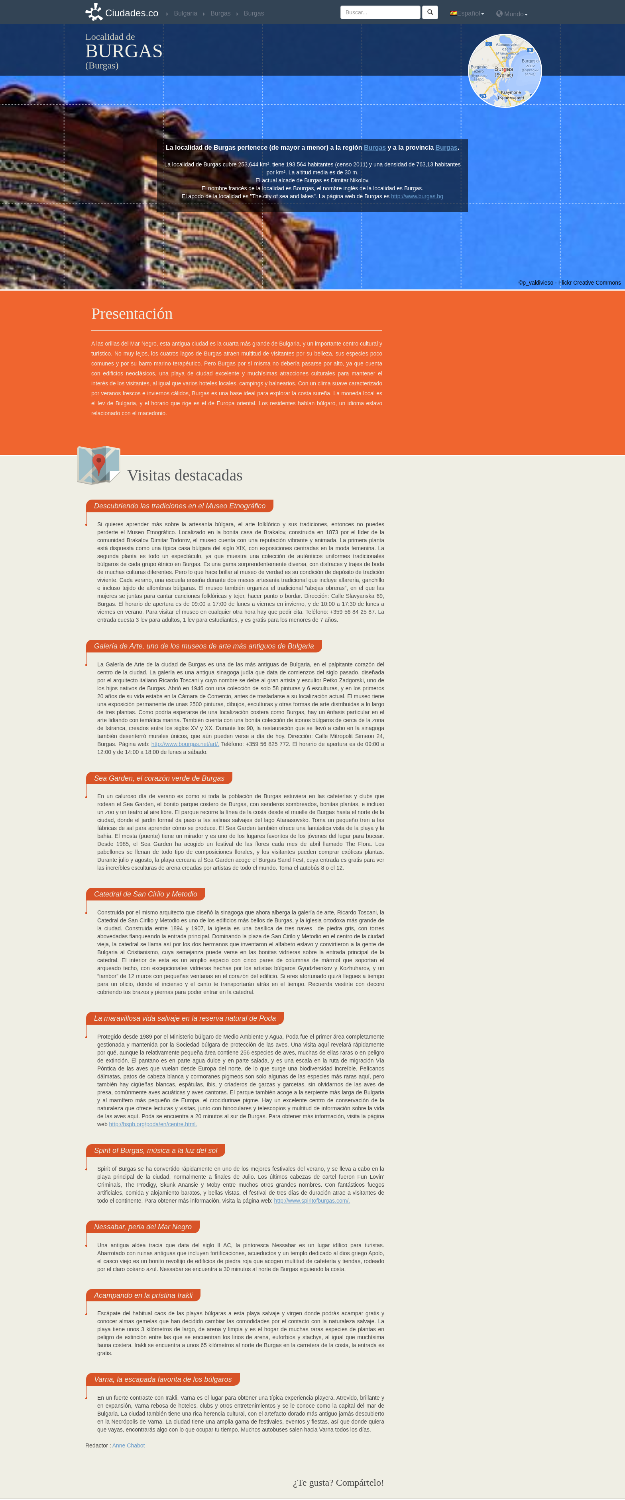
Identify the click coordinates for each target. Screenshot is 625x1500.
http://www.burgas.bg (417, 196)
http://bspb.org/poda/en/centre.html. (153, 1124)
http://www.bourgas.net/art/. (185, 744)
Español (467, 13)
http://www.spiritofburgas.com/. (312, 1200)
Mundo (512, 14)
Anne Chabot (128, 1445)
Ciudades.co (131, 13)
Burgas (375, 147)
